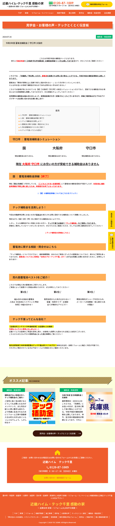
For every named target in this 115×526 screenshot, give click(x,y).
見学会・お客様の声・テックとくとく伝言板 (57, 433)
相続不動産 (61, 13)
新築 (26, 13)
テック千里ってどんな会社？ (32, 130)
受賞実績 (54, 517)
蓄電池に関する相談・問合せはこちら (35, 124)
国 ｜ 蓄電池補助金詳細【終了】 (33, 118)
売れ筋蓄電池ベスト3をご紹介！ (33, 127)
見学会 (81, 13)
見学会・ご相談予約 (86, 517)
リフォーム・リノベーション (43, 13)
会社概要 (107, 13)
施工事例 (72, 13)
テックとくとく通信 (79, 513)
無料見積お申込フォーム (68, 517)
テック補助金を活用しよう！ (32, 121)
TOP (20, 13)
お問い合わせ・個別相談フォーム (57, 477)
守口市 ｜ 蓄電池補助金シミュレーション (36, 115)
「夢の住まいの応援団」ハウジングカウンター (23, 517)
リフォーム (29, 513)
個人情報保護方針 (102, 517)
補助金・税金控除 (94, 13)
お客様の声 (65, 513)
